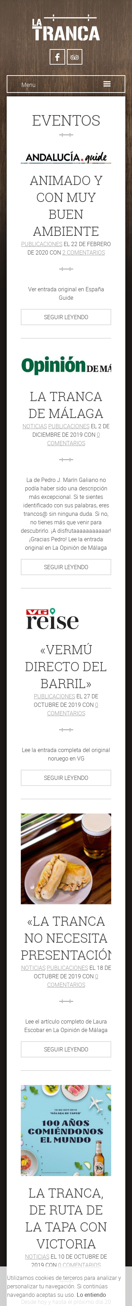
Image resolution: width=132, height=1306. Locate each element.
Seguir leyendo (66, 317)
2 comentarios (83, 252)
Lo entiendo (91, 1295)
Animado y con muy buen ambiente (66, 206)
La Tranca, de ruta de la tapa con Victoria (66, 1218)
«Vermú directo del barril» (66, 666)
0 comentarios (79, 1265)
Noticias (35, 426)
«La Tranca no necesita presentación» (71, 938)
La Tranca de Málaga (66, 405)
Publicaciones (41, 244)
